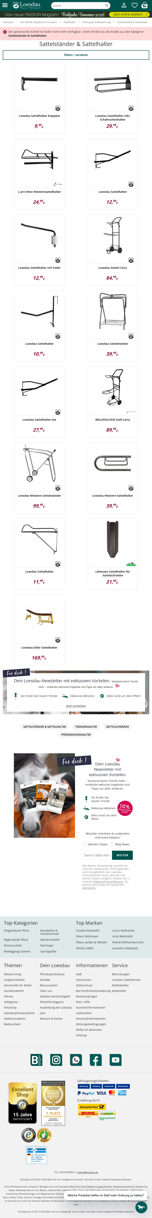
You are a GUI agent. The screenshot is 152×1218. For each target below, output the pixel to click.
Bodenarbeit (12, 1024)
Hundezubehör (14, 991)
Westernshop (13, 974)
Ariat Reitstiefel (122, 936)
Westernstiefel (50, 940)
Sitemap (81, 1035)
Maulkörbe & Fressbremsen (49, 932)
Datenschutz (84, 985)
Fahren (8, 996)
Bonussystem (49, 985)
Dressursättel (13, 945)
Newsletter (119, 991)
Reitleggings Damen (17, 951)
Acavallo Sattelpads (125, 948)
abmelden (89, 888)
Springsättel (48, 951)
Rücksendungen (86, 996)
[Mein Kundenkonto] (124, 8)
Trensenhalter (86, 726)
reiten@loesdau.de (87, 1172)
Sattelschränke (117, 726)
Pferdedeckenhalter (76, 734)
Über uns (46, 991)
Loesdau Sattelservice (126, 980)
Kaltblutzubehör (15, 1018)
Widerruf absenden (89, 1030)
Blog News (122, 844)
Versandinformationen (91, 1018)
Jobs (43, 1013)
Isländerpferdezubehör (19, 1013)
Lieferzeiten (84, 1013)
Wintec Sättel (84, 948)
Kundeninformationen (90, 1007)
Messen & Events (51, 1018)
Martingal (46, 945)
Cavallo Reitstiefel (88, 930)
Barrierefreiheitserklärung (93, 991)
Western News (97, 844)
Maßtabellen (120, 985)
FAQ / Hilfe (83, 1002)
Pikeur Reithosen (87, 936)
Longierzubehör (14, 980)
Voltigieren (11, 1002)
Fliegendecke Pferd (16, 930)
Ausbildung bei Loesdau (56, 1007)
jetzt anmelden (76, 706)
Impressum (83, 980)
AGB (79, 974)
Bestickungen (121, 974)
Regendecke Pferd (16, 940)
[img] (144, 7)
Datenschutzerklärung (108, 881)
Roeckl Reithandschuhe (127, 942)
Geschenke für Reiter (18, 985)
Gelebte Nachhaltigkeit (55, 996)
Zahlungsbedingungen (91, 1024)
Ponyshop (10, 1007)
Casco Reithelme (123, 930)
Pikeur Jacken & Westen (91, 942)
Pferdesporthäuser (52, 974)
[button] (5, 5)
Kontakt (45, 980)
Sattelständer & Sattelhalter (44, 726)
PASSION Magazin (52, 1002)
